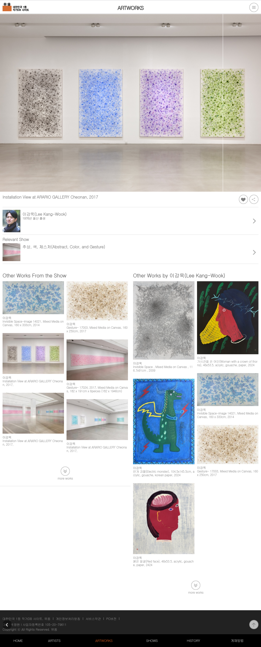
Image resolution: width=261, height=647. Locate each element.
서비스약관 (93, 618)
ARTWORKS (103, 640)
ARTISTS (54, 640)
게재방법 (237, 640)
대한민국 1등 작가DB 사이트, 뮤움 (26, 618)
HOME (18, 640)
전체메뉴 (253, 7)
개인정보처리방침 (68, 618)
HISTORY (193, 640)
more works (65, 478)
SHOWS (152, 640)
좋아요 (243, 199)
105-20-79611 (56, 624)
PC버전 (111, 618)
